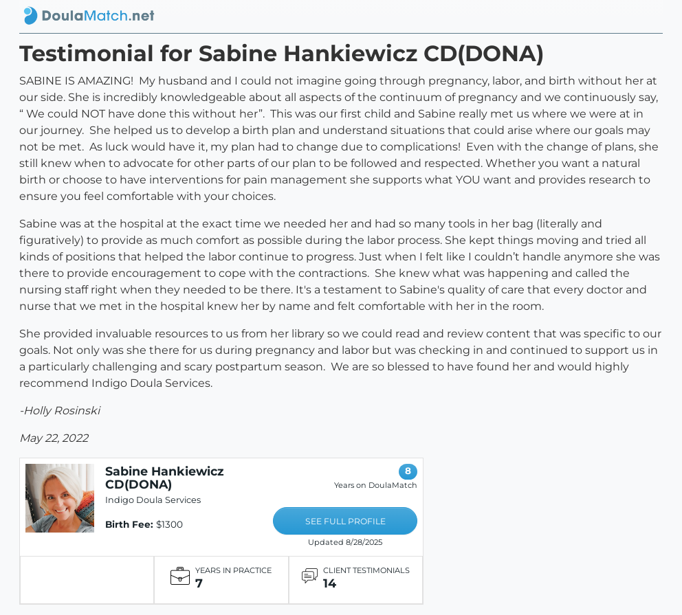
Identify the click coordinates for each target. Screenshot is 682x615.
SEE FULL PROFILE (345, 521)
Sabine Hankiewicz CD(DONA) (164, 477)
